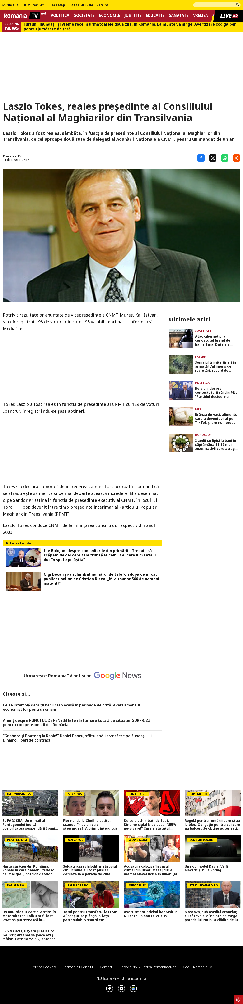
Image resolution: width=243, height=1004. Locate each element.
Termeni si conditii (78, 967)
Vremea (200, 15)
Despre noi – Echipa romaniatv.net (147, 967)
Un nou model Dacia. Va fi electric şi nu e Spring (206, 868)
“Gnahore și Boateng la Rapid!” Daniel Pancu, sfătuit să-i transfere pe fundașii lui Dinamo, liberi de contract (77, 738)
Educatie (155, 15)
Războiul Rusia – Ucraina (89, 5)
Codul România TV (197, 967)
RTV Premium (34, 5)
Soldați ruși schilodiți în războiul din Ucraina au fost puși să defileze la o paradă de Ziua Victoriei (90, 870)
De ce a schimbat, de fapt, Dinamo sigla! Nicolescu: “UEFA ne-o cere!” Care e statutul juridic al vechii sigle (150, 825)
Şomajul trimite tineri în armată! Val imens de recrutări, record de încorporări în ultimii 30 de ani (217, 366)
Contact (106, 967)
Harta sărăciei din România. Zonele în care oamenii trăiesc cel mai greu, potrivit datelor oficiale (28, 870)
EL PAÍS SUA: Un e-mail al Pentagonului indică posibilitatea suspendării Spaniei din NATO (30, 825)
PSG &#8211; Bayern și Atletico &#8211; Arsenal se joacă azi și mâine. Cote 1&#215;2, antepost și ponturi (29, 935)
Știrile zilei (10, 5)
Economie (109, 15)
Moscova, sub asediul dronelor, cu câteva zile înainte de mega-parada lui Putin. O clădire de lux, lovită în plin (213, 916)
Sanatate (178, 15)
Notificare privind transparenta (122, 978)
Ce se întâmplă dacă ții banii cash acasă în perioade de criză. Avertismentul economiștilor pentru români (71, 707)
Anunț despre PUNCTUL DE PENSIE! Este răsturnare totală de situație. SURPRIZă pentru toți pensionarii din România (76, 723)
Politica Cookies (43, 967)
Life (198, 409)
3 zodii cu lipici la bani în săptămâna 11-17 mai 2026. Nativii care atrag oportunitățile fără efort (216, 445)
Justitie (133, 15)
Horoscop (57, 5)
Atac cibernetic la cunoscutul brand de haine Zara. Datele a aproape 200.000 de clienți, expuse (217, 340)
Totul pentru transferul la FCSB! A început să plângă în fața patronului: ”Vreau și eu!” (90, 916)
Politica (60, 15)
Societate (84, 15)
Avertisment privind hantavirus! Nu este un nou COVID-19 (151, 914)
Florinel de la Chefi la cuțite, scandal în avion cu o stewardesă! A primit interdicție (90, 825)
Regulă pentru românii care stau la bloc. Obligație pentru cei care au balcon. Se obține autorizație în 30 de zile (212, 825)
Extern (200, 357)
